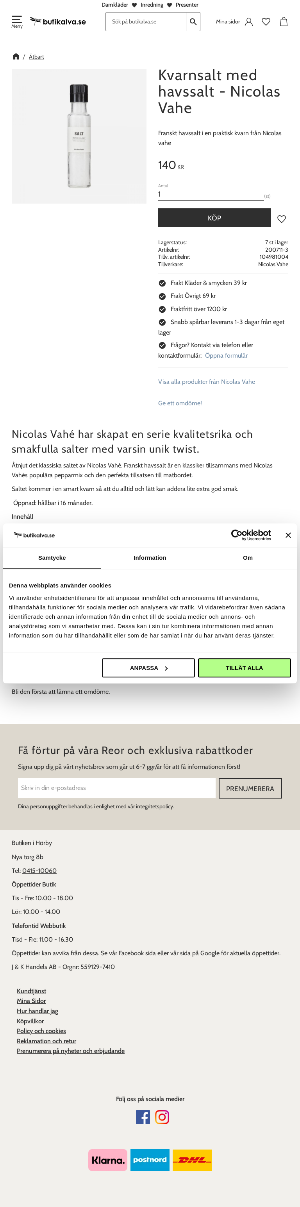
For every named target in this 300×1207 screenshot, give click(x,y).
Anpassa (149, 667)
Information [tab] (150, 557)
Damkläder (115, 4)
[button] (16, 22)
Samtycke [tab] (52, 557)
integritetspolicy (154, 806)
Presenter (187, 4)
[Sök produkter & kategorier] (145, 21)
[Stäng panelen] (288, 535)
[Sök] (193, 21)
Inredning (152, 4)
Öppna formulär (226, 355)
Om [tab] (248, 557)
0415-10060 (39, 870)
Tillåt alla (244, 667)
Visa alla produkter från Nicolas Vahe (206, 381)
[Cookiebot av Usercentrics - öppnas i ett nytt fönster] (237, 535)
